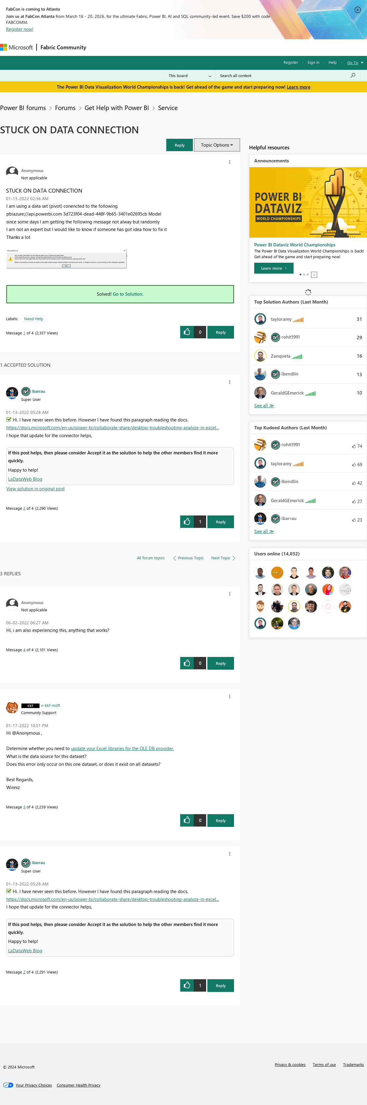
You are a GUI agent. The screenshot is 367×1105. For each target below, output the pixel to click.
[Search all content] (288, 75)
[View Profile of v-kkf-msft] (50, 705)
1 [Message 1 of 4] (24, 332)
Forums (99, 47)
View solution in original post (35, 489)
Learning (228, 47)
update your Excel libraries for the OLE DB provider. (122, 748)
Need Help (33, 318)
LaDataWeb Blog (25, 479)
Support (254, 47)
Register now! (19, 29)
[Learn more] (274, 268)
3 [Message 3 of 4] (24, 806)
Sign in (313, 62)
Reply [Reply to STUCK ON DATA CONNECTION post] (221, 332)
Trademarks (353, 1064)
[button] (179, 145)
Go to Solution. (128, 294)
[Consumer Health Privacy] (78, 1085)
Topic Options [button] (215, 145)
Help (333, 62)
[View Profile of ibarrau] (38, 391)
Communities (178, 47)
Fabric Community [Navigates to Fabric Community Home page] (63, 47)
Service (168, 107)
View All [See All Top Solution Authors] (264, 405)
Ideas (151, 47)
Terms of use (324, 1064)
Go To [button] (352, 62)
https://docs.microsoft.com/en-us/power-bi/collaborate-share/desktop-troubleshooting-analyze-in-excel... (112, 427)
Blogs (205, 47)
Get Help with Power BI (117, 107)
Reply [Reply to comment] (221, 521)
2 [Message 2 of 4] (24, 508)
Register (291, 62)
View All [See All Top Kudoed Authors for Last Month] (264, 531)
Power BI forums (23, 107)
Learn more (298, 87)
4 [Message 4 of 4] (24, 649)
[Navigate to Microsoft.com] (16, 47)
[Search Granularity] (190, 75)
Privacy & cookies (290, 1064)
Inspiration (126, 47)
